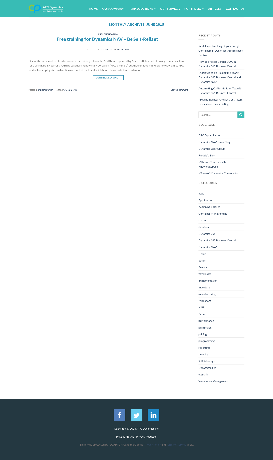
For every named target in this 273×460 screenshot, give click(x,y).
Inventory (204, 287)
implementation (108, 34)
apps (201, 193)
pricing (202, 334)
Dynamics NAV (207, 247)
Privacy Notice (125, 436)
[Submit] (240, 114)
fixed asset (204, 273)
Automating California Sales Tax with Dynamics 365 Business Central (220, 90)
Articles (214, 8)
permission (205, 327)
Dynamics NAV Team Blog (214, 142)
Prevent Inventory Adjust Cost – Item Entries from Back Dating (220, 102)
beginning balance (209, 206)
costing (202, 220)
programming (206, 340)
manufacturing (207, 294)
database (204, 227)
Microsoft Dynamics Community (218, 173)
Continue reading (108, 77)
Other (202, 314)
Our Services (170, 8)
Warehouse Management (213, 381)
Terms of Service (176, 444)
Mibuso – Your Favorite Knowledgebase (212, 164)
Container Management (212, 213)
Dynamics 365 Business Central (217, 240)
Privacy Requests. (146, 436)
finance (202, 267)
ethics (202, 260)
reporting (204, 347)
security (203, 354)
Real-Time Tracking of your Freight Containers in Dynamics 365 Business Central (220, 50)
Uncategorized (207, 367)
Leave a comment (179, 89)
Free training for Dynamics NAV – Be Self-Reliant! (108, 39)
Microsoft (204, 300)
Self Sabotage (206, 361)
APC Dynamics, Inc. (210, 135)
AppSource (205, 200)
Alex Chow (123, 49)
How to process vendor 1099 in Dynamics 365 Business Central (217, 64)
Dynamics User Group (211, 148)
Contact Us (235, 8)
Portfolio (194, 8)
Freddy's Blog (206, 155)
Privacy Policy (152, 444)
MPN (201, 307)
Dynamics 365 (207, 233)
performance (206, 320)
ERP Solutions (143, 8)
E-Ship (202, 253)
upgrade (203, 374)
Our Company (114, 8)
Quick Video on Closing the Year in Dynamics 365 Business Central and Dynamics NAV (219, 77)
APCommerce (70, 89)
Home (93, 8)
